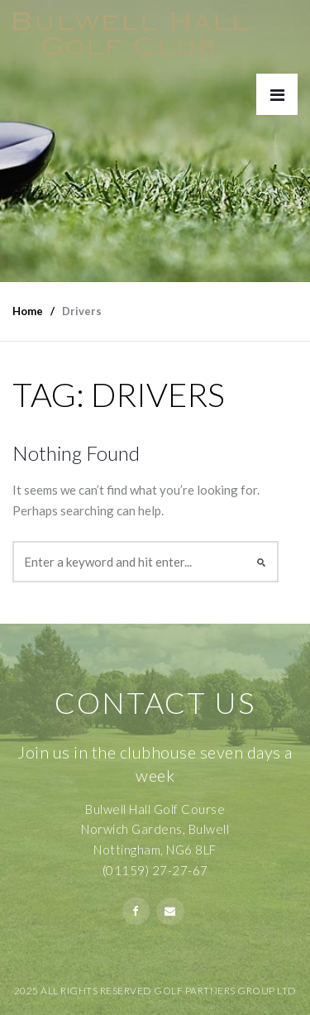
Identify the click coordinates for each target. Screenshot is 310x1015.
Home (27, 311)
